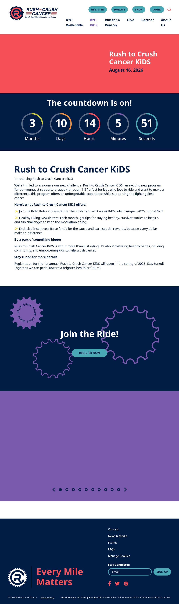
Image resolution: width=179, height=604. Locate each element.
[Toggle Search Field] (169, 9)
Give (130, 20)
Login (157, 9)
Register (97, 9)
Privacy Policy (47, 597)
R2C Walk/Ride (74, 22)
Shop (138, 9)
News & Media (117, 536)
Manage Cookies (119, 556)
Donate (119, 9)
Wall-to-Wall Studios (107, 597)
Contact (113, 529)
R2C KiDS (93, 22)
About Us (166, 22)
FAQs (111, 549)
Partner (147, 20)
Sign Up (162, 572)
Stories (112, 543)
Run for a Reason (112, 22)
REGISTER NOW (89, 353)
